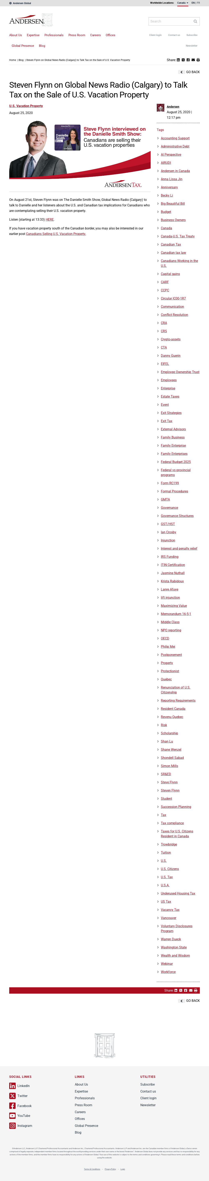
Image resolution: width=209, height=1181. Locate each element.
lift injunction (170, 597)
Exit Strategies (171, 413)
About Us (15, 35)
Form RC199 (170, 483)
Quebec (166, 679)
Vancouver (168, 918)
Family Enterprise (173, 445)
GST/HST (168, 524)
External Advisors (173, 429)
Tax (163, 815)
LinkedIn (19, 1086)
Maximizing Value (174, 606)
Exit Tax (166, 421)
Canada (166, 228)
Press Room (76, 35)
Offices (110, 35)
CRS (164, 331)
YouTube (19, 1115)
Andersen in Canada (175, 171)
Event (165, 405)
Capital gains (170, 274)
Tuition (166, 852)
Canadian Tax (171, 244)
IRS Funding (169, 557)
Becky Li (167, 195)
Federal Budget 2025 (176, 462)
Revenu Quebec (172, 717)
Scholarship (169, 733)
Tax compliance (172, 823)
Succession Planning (176, 807)
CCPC (165, 290)
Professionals (54, 35)
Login (122, 1169)
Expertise (33, 35)
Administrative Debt (175, 146)
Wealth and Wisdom (175, 955)
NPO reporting (171, 630)
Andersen (38, 21)
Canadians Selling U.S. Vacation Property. (56, 234)
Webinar (167, 964)
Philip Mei (168, 647)
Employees (169, 380)
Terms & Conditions (92, 1169)
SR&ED (166, 774)
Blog (42, 46)
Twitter (18, 1096)
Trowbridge (169, 844)
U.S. (164, 861)
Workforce (168, 972)
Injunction (168, 540)
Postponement (171, 655)
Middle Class (170, 622)
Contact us (174, 35)
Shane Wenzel (171, 750)
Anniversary (169, 187)
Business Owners (173, 220)
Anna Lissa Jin (171, 179)
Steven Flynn (170, 790)
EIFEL (165, 364)
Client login (155, 35)
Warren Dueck (171, 939)
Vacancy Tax (170, 910)
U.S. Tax (167, 877)
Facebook (20, 1105)
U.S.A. (165, 885)
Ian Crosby (168, 532)
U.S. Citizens (170, 869)
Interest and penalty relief (179, 548)
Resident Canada (173, 709)
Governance (169, 508)
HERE (50, 219)
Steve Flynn (169, 782)
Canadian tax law (173, 253)
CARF (165, 282)
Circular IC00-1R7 (173, 298)
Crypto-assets (171, 339)
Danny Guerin (171, 356)
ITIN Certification (173, 565)
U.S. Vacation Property (26, 106)
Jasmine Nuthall (173, 573)
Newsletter (191, 45)
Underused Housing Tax (178, 893)
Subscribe (191, 35)
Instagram (20, 1126)
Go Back (189, 72)
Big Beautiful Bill (173, 204)
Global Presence (23, 46)
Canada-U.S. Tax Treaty (178, 236)
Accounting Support (175, 138)
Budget (166, 212)
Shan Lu (167, 741)
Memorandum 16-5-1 (176, 614)
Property (167, 663)
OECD (165, 638)
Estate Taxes (170, 396)
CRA (164, 323)
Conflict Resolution (174, 315)
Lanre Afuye (169, 589)
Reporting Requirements (178, 700)
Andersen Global (20, 3)
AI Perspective (171, 155)
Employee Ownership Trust (180, 372)
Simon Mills (169, 766)
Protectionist (170, 671)
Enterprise (168, 388)
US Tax (166, 902)
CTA (164, 347)
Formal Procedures (174, 491)
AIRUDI (166, 163)
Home (12, 60)
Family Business (173, 437)
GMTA (165, 499)
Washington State (174, 947)
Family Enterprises (174, 454)
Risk (164, 725)
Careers (95, 35)
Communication (172, 307)
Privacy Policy (110, 1169)
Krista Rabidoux (172, 581)
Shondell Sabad (172, 758)
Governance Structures (177, 516)
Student (166, 799)
